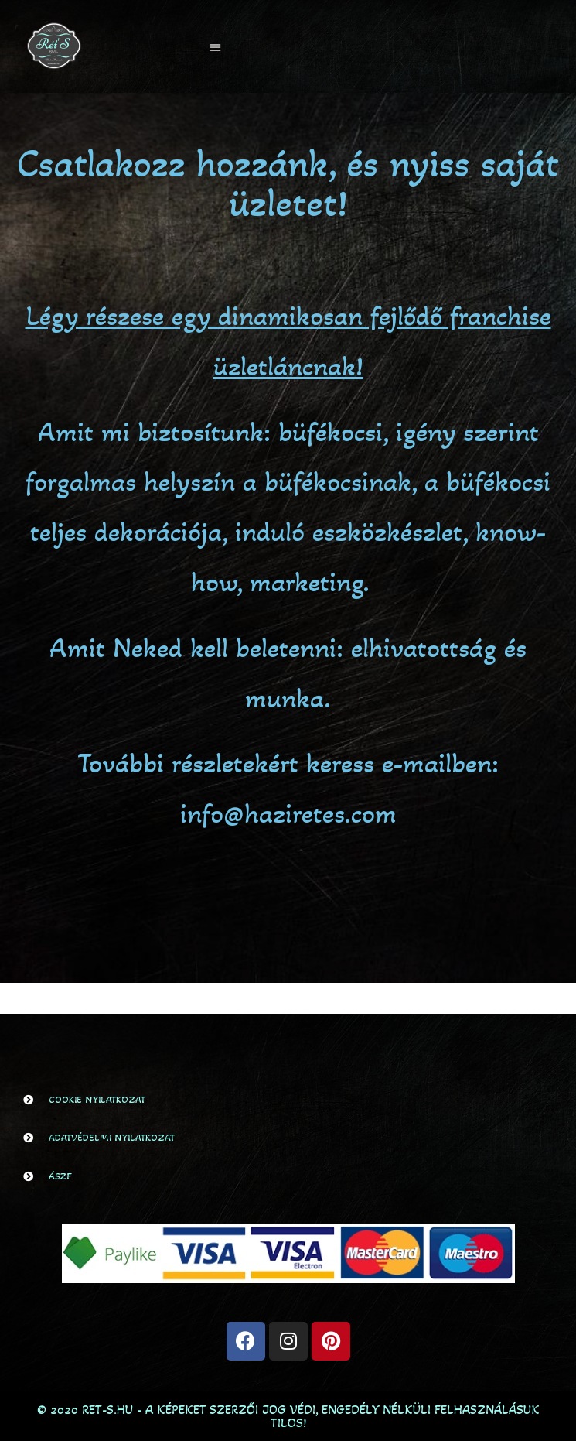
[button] (215, 47)
